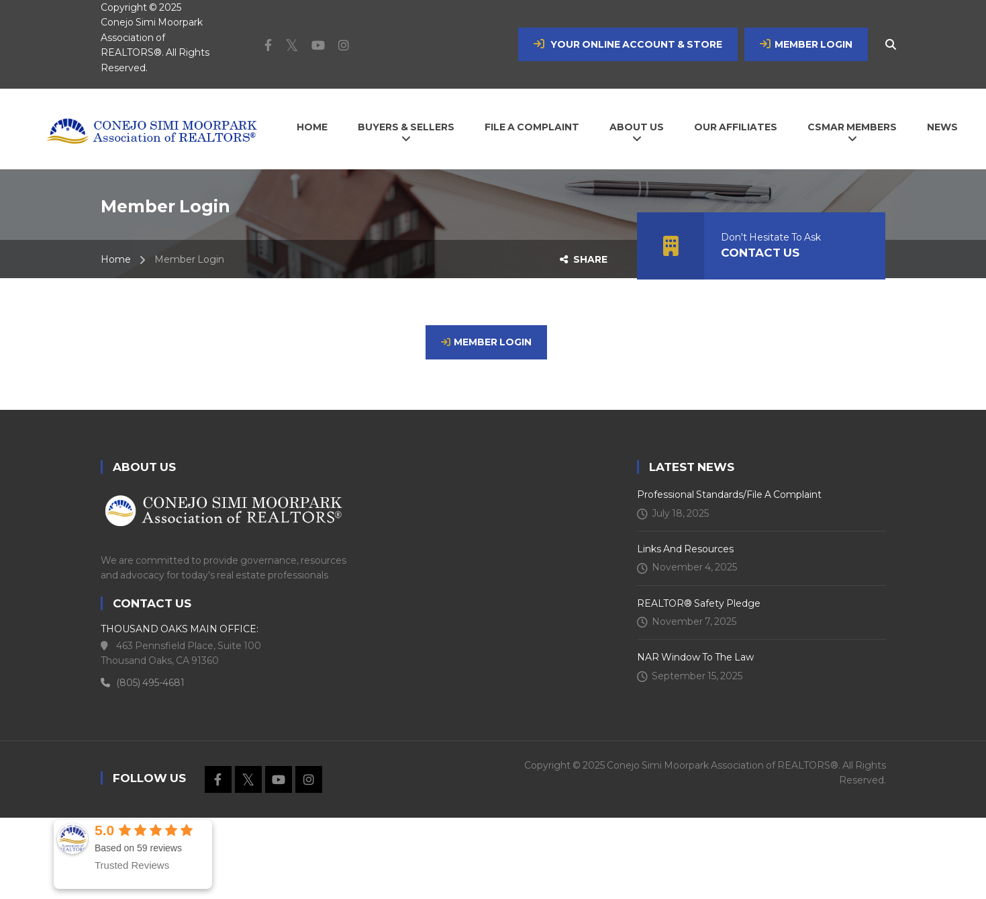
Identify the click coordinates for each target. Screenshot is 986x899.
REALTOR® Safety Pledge (698, 603)
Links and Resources (685, 549)
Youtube (311, 45)
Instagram (337, 45)
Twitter (285, 45)
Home (116, 259)
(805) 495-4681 (143, 683)
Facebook (261, 45)
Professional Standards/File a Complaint (729, 494)
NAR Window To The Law (695, 657)
